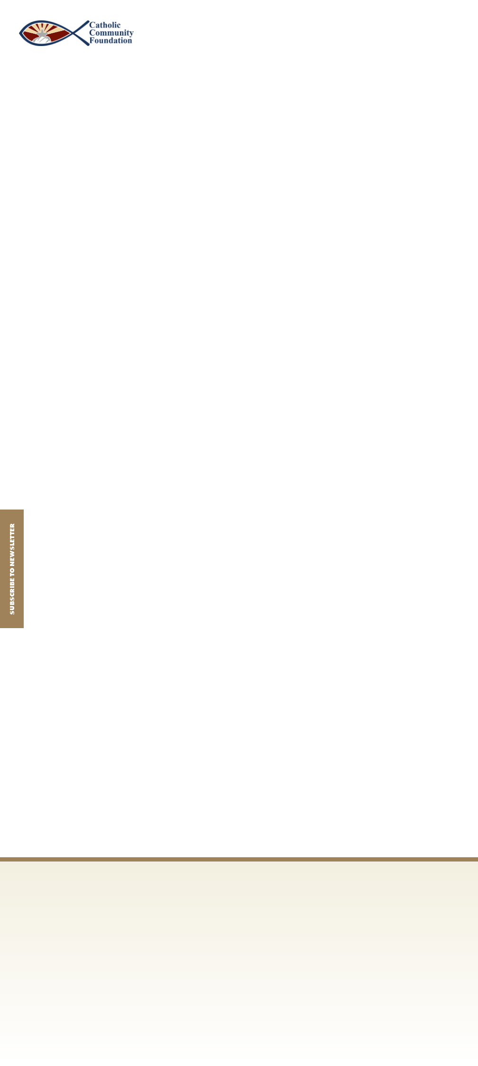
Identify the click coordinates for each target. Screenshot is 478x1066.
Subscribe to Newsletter (12, 568)
